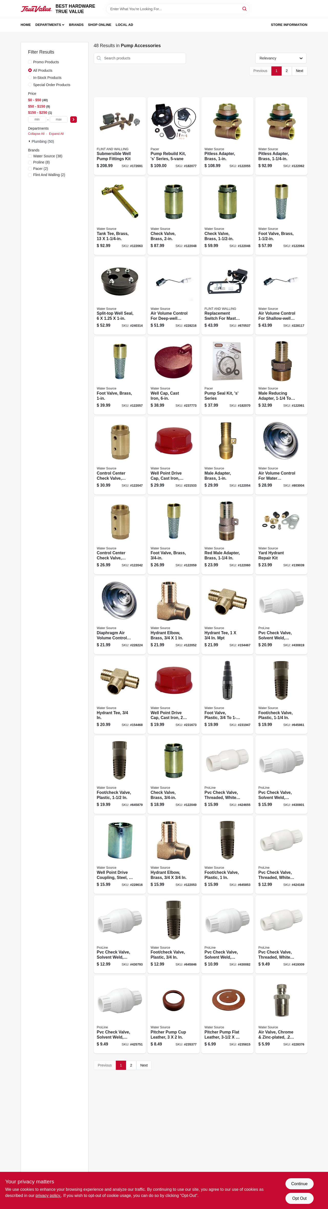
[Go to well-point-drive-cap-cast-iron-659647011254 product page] (174, 455)
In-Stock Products (47, 77)
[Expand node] (30, 141)
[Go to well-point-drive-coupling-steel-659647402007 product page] (120, 855)
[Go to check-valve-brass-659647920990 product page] (174, 775)
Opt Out (299, 1198)
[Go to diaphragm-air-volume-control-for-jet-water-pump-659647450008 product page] (120, 615)
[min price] (37, 119)
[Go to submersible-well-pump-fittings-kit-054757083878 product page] (120, 136)
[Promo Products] (30, 62)
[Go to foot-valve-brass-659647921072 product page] (174, 535)
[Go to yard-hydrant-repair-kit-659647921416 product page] (281, 535)
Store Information (289, 25)
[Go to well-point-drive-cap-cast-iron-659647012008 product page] (174, 695)
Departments (48, 25)
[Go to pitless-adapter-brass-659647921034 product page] (227, 136)
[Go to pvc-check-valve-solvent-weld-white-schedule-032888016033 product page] (120, 1014)
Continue (299, 1184)
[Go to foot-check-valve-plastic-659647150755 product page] (174, 935)
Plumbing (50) (43, 141)
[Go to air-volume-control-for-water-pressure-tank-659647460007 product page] (281, 455)
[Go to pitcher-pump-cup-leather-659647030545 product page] (174, 1014)
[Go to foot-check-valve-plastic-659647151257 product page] (281, 695)
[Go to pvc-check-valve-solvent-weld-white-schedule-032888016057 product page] (120, 935)
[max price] (59, 119)
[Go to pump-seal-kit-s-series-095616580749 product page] (227, 375)
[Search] (245, 8)
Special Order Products (51, 85)
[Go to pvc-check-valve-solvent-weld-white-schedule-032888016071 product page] (281, 615)
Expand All (56, 134)
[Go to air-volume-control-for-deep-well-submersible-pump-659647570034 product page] (174, 296)
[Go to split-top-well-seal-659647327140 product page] (120, 296)
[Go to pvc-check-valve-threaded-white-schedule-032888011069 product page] (227, 775)
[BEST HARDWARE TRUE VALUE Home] (36, 9)
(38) (48, 156)
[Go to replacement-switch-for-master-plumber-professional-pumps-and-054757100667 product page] (227, 296)
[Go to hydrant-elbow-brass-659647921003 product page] (174, 615)
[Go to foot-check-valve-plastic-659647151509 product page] (120, 775)
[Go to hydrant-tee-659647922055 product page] (227, 615)
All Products (43, 70)
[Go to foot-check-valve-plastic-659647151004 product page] (227, 855)
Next (299, 71)
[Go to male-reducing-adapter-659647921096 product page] (281, 375)
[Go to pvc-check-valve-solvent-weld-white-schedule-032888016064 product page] (281, 775)
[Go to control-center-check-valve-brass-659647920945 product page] (120, 455)
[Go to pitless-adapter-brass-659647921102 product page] (281, 136)
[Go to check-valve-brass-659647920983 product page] (174, 216)
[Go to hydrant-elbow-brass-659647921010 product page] (174, 855)
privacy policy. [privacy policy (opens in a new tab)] (48, 1195)
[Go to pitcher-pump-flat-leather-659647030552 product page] (227, 1014)
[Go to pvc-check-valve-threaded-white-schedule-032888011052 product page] (281, 855)
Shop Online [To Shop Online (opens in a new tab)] (99, 25)
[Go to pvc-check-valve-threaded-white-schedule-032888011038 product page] (281, 935)
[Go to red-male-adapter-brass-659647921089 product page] (227, 535)
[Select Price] (73, 119)
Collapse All (36, 134)
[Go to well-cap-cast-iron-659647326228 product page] (174, 375)
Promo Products (46, 62)
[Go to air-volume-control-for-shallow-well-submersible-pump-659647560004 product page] (281, 296)
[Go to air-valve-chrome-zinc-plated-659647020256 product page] (281, 1014)
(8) (41, 162)
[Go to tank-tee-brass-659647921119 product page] (120, 216)
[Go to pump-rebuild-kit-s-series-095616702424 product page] (174, 136)
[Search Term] (178, 9)
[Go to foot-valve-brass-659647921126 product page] (281, 216)
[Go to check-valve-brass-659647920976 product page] (227, 216)
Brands (76, 25)
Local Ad (124, 25)
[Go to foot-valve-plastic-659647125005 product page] (227, 695)
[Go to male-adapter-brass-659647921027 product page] (227, 455)
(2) (40, 169)
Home (26, 25)
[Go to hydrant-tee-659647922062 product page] (120, 695)
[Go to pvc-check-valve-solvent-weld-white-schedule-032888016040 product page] (227, 935)
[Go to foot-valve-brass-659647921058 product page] (120, 375)
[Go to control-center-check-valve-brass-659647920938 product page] (120, 535)
